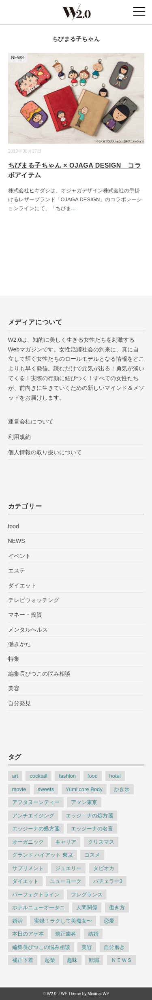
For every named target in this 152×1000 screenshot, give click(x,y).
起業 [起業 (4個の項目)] (50, 960)
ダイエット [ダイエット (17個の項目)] (25, 881)
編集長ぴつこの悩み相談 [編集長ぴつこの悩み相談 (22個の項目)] (41, 947)
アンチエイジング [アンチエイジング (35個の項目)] (33, 816)
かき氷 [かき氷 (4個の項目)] (122, 789)
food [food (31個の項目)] (93, 776)
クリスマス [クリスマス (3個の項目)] (101, 842)
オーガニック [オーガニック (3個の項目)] (28, 842)
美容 (13, 688)
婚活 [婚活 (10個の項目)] (17, 921)
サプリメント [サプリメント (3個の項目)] (28, 868)
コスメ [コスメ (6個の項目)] (92, 855)
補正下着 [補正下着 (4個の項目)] (22, 960)
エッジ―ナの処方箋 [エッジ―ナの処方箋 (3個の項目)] (89, 816)
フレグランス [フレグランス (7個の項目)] (87, 894)
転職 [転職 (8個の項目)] (94, 960)
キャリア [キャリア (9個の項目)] (65, 842)
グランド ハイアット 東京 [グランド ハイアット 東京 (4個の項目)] (42, 855)
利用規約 (19, 437)
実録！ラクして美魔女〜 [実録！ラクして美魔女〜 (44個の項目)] (63, 921)
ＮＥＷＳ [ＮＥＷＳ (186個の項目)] (121, 960)
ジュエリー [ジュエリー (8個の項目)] (68, 868)
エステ (16, 570)
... (73, 208)
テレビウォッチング (33, 600)
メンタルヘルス (28, 629)
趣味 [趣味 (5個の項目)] (72, 960)
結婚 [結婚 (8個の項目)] (93, 934)
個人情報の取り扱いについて (45, 452)
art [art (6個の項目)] (15, 776)
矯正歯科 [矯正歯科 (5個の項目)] (65, 934)
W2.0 (51, 993)
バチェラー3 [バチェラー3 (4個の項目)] (107, 881)
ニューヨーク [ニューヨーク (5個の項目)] (65, 881)
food (13, 526)
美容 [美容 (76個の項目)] (86, 947)
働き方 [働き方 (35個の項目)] (117, 907)
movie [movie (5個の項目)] (19, 789)
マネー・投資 (25, 614)
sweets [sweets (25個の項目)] (46, 789)
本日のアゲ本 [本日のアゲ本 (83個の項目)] (28, 934)
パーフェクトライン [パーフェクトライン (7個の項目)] (36, 894)
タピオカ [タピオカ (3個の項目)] (103, 868)
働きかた (19, 644)
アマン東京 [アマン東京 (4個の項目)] (84, 802)
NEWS (17, 57)
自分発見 (19, 703)
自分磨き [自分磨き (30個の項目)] (114, 947)
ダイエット (22, 585)
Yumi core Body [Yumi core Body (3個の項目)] (84, 789)
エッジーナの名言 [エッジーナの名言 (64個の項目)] (92, 829)
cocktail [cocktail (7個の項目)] (38, 776)
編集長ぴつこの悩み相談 (39, 673)
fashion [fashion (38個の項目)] (67, 776)
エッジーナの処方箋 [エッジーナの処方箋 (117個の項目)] (36, 829)
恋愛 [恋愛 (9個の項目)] (109, 921)
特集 (13, 658)
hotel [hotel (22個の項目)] (115, 776)
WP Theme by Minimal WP (85, 993)
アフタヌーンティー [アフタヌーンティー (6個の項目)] (36, 802)
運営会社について (31, 421)
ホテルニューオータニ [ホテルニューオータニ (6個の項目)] (38, 907)
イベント (19, 556)
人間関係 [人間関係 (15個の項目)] (86, 907)
